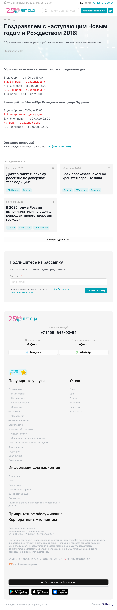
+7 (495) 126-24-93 (59, 146)
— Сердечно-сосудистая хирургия (27, 438)
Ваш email (16, 276)
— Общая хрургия (18, 433)
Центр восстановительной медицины (28, 442)
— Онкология (15, 407)
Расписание (15, 476)
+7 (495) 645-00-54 (103, 3)
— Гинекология (17, 398)
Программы (15, 485)
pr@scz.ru (84, 344)
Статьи (73, 398)
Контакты (75, 407)
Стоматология (16, 425)
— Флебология (16, 416)
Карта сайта (76, 411)
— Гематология (17, 393)
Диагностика (15, 456)
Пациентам (14, 498)
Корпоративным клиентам (33, 519)
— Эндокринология (19, 420)
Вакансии (75, 402)
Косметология (16, 447)
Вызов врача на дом (19, 494)
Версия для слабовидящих (61, 582)
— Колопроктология (19, 402)
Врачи (73, 393)
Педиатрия (14, 451)
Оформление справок (20, 489)
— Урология (15, 411)
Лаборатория (15, 460)
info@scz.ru (33, 344)
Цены (11, 480)
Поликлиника (15, 389)
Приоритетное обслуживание (36, 514)
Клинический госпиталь (21, 429)
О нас (73, 389)
